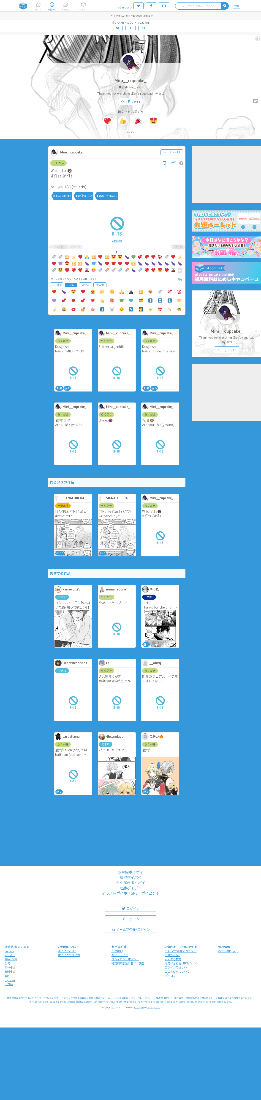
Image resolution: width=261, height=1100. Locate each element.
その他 (100, 285)
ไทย (7, 976)
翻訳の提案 (21, 947)
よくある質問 (173, 959)
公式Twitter (172, 955)
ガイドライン (119, 955)
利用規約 (116, 951)
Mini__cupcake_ (130, 80)
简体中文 (10, 967)
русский (10, 980)
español (10, 955)
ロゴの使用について (177, 972)
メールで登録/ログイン (130, 929)
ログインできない (176, 967)
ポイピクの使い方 (69, 955)
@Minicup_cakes (132, 87)
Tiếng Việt (11, 959)
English (9, 951)
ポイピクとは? (67, 951)
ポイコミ (170, 976)
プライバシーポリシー (125, 959)
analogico (139, 1007)
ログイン (130, 908)
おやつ (85, 285)
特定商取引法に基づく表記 (127, 963)
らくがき (58, 163)
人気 (71, 285)
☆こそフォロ (130, 101)
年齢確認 (117, 241)
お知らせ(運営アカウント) (181, 951)
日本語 (9, 984)
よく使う (57, 285)
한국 (7, 963)
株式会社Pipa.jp (228, 951)
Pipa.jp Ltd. (153, 1007)
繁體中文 (10, 972)
